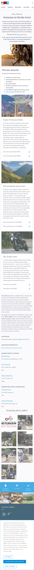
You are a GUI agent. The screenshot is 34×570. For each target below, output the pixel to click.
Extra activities (10, 91)
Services (18, 7)
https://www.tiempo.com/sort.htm (11, 347)
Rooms (10, 7)
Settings (8, 556)
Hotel (3, 7)
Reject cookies (10, 566)
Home (13, 14)
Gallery (26, 7)
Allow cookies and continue (14, 561)
